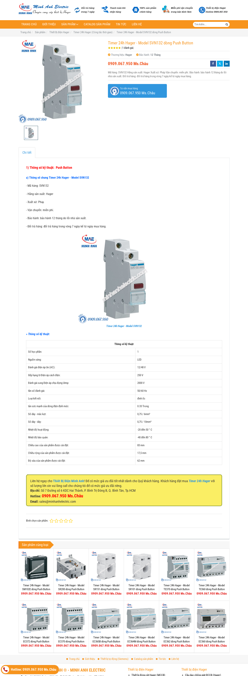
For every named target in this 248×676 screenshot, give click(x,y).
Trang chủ (29, 24)
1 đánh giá (127, 48)
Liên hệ (137, 24)
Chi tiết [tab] (26, 152)
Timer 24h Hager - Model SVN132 (124, 326)
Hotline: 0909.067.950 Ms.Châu (29, 669)
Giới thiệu (49, 24)
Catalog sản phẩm (97, 24)
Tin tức (121, 24)
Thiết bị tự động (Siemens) (113, 659)
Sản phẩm (68, 24)
